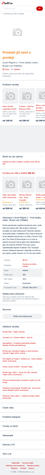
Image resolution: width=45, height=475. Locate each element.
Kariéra (31, 468)
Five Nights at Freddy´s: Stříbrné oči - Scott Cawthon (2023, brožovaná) (22, 360)
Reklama (14, 468)
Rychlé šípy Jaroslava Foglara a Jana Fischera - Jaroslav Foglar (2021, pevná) (21, 352)
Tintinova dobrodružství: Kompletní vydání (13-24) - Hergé (22, 381)
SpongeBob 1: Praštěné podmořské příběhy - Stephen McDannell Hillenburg (20, 344)
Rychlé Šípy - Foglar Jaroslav (14, 332)
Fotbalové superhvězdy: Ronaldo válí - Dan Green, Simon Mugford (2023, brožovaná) (22, 389)
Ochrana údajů (27, 463)
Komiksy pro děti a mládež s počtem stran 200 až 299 (21, 163)
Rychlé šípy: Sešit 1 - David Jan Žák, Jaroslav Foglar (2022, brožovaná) (20, 373)
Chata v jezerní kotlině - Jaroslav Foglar (18, 367)
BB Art (25, 260)
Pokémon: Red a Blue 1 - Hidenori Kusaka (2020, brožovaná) (21, 397)
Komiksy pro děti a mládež (14, 14)
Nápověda (16, 463)
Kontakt (23, 468)
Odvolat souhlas (33, 466)
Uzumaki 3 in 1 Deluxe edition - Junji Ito (17, 337)
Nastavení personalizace (15, 466)
